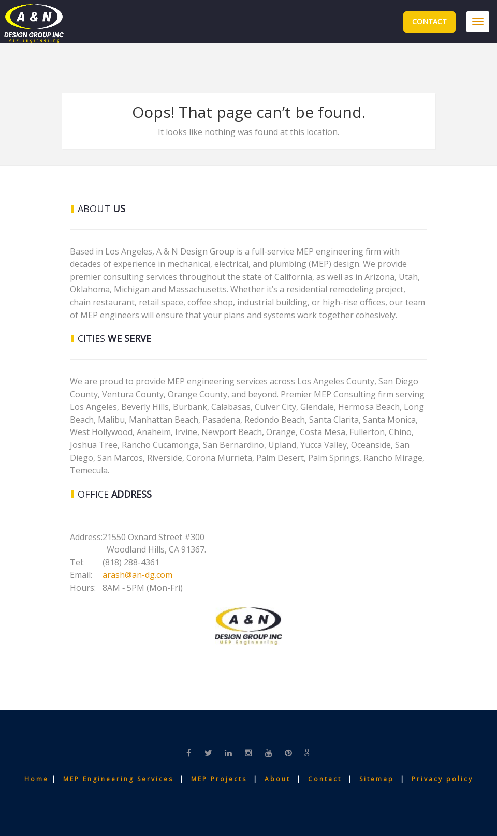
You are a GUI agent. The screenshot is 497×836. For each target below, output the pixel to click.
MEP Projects (219, 778)
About (279, 778)
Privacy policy (442, 778)
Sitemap (378, 778)
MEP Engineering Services (118, 778)
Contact (429, 21)
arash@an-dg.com (137, 574)
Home (38, 778)
